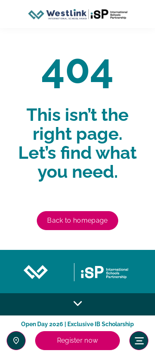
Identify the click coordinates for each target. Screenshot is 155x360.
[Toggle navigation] (138, 340)
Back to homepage (77, 220)
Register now (77, 340)
